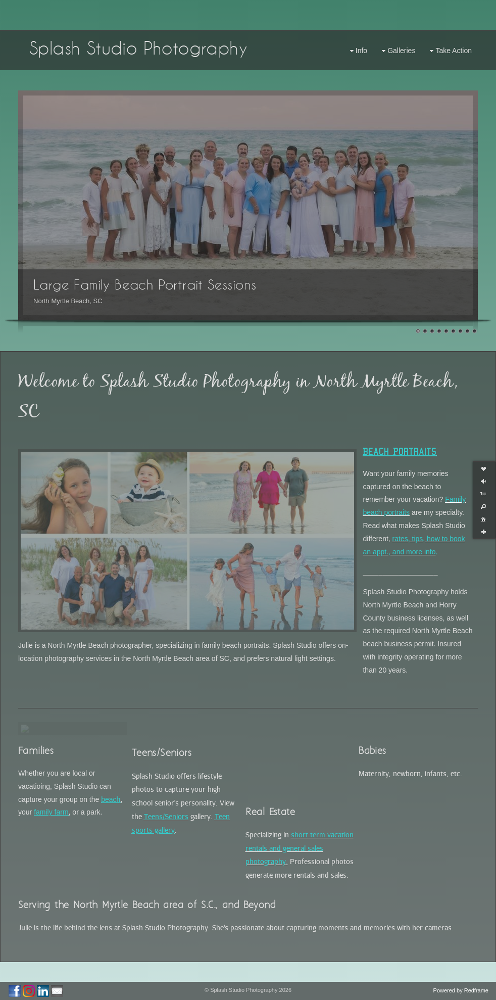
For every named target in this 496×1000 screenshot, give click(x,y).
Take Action (449, 50)
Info (357, 50)
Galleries (397, 50)
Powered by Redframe (460, 990)
